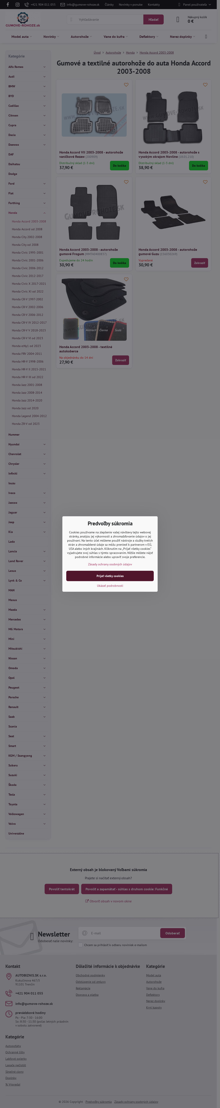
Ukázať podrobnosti (110, 586)
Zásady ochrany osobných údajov (110, 564)
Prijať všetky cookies (110, 576)
